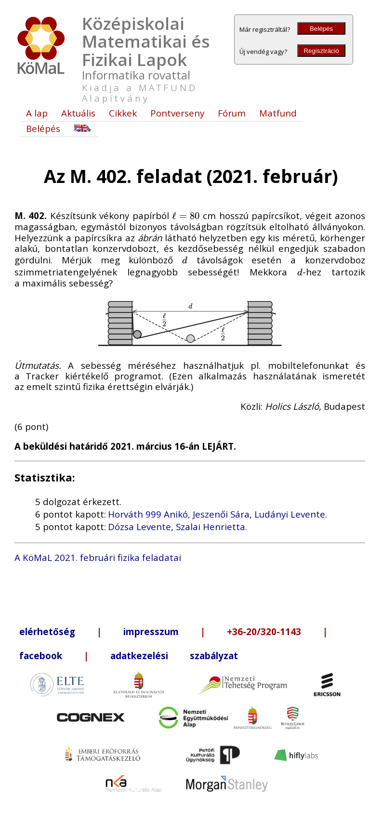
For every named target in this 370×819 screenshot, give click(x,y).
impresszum (151, 631)
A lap (37, 113)
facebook (40, 656)
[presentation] (186, 215)
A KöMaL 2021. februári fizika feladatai (97, 557)
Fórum (232, 113)
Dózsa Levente (139, 526)
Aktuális (78, 113)
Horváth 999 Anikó (148, 514)
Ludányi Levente (289, 514)
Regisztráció (321, 50)
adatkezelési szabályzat (174, 656)
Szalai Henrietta (210, 526)
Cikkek (123, 113)
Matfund (278, 113)
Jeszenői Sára (221, 514)
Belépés (321, 28)
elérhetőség (47, 631)
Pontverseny (177, 113)
